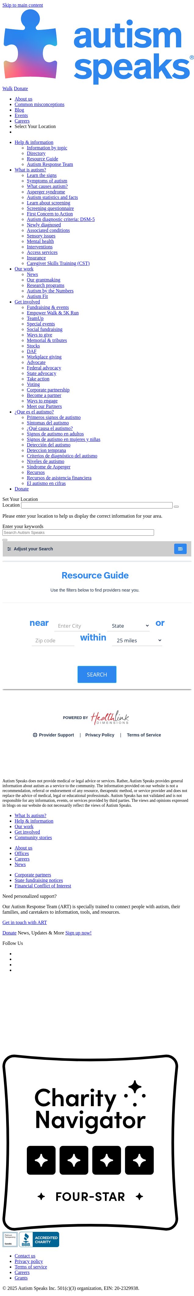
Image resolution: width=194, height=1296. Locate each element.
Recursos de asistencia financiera (59, 477)
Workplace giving (44, 356)
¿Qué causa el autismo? (50, 428)
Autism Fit (37, 296)
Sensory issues (41, 235)
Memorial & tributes (47, 340)
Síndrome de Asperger (48, 466)
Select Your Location (35, 126)
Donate (21, 88)
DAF (32, 351)
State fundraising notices (39, 880)
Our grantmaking (43, 279)
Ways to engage (42, 400)
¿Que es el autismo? (34, 411)
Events (21, 115)
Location (11, 505)
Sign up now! (78, 932)
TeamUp (35, 318)
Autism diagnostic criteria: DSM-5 (61, 219)
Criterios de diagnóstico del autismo (62, 455)
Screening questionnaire (50, 208)
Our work (24, 268)
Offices (22, 853)
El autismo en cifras (46, 483)
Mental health (40, 241)
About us (23, 98)
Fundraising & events (48, 307)
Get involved (27, 301)
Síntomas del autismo (48, 422)
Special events (41, 323)
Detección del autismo (48, 444)
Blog (19, 109)
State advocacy (41, 373)
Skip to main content (22, 5)
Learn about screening (48, 202)
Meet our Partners (44, 406)
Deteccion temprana (46, 450)
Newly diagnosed (44, 224)
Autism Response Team (50, 164)
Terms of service (31, 1266)
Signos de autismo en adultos (55, 433)
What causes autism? (47, 186)
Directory (36, 153)
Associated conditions (48, 230)
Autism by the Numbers (50, 290)
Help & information (34, 142)
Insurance (36, 257)
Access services (42, 252)
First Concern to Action (50, 213)
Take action (38, 378)
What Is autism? (30, 815)
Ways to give (39, 334)
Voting (33, 384)
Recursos (36, 472)
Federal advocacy (44, 367)
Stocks (33, 345)
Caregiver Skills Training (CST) (58, 263)
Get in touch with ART (24, 922)
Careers (22, 120)
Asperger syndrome (46, 191)
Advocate (36, 362)
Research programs (45, 285)
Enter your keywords (22, 526)
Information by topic (47, 147)
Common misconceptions (39, 104)
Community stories (33, 837)
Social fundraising (45, 329)
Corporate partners (33, 874)
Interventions (39, 246)
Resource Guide (42, 158)
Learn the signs (42, 175)
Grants (21, 1277)
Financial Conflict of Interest (43, 885)
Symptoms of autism (47, 180)
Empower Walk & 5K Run (53, 312)
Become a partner (44, 395)
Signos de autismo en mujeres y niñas (63, 439)
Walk (7, 88)
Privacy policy (29, 1261)
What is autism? (30, 169)
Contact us (25, 1255)
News (32, 274)
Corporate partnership (48, 389)
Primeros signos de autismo (54, 417)
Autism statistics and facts (52, 197)
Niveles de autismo (45, 461)
